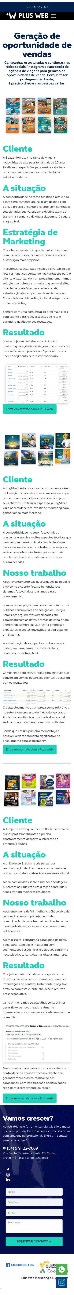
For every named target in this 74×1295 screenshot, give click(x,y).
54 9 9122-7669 (37, 7)
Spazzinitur (51, 351)
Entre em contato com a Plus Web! (30, 409)
